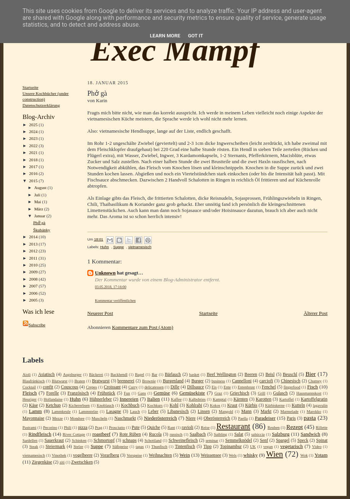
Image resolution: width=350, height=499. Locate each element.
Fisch (312, 387)
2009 (34, 272)
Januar (40, 215)
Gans (142, 393)
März (39, 209)
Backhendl (119, 374)
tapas (140, 446)
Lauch (135, 411)
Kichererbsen (79, 405)
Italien (153, 399)
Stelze (78, 446)
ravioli (188, 427)
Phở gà (39, 222)
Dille (174, 387)
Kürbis (251, 405)
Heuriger (29, 399)
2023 (34, 138)
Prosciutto (117, 427)
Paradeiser (265, 418)
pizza (83, 427)
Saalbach (197, 434)
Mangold (226, 411)
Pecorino (50, 427)
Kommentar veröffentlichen (115, 300)
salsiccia (258, 434)
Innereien (129, 399)
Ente (227, 387)
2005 (34, 300)
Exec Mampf (175, 49)
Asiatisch (46, 374)
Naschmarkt (125, 418)
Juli (38, 195)
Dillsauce (195, 387)
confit (48, 387)
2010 (34, 265)
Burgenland (173, 381)
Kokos (215, 405)
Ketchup (53, 405)
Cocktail (29, 387)
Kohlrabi (194, 405)
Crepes (91, 387)
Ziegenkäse (42, 462)
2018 (34, 159)
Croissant (112, 387)
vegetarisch (291, 446)
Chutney (315, 381)
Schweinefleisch (183, 440)
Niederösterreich (160, 418)
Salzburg (280, 434)
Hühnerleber (101, 399)
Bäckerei (96, 374)
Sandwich (310, 434)
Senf (264, 440)
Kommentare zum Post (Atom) (142, 327)
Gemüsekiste (192, 393)
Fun (127, 393)
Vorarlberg (109, 455)
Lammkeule (61, 411)
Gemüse (162, 393)
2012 (34, 251)
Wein (185, 455)
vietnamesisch (139, 247)
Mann (246, 411)
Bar (154, 374)
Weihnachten (160, 455)
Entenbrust (246, 387)
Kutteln (298, 405)
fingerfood (292, 387)
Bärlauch (173, 374)
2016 (34, 173)
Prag (98, 427)
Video (316, 446)
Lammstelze (88, 411)
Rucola (155, 434)
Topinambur (231, 446)
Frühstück (106, 393)
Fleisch (29, 393)
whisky (250, 455)
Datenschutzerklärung (41, 105)
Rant (171, 427)
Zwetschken (82, 462)
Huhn (104, 247)
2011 (34, 258)
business (218, 381)
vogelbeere (82, 455)
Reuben (274, 427)
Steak (33, 446)
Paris (291, 418)
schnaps (129, 440)
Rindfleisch (40, 434)
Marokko (314, 411)
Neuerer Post (100, 313)
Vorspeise (134, 455)
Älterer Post (316, 313)
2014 (34, 236)
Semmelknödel (238, 440)
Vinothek (59, 455)
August (41, 187)
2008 (34, 279)
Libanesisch (178, 411)
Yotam (321, 455)
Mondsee (77, 418)
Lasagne (113, 411)
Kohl (174, 405)
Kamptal (219, 399)
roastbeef (101, 434)
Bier (310, 374)
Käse (33, 405)
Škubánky (41, 230)
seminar (212, 440)
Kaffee (176, 399)
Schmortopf (103, 440)
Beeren (250, 374)
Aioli (26, 374)
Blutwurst (59, 381)
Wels (233, 455)
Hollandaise (53, 399)
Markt (265, 411)
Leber (153, 411)
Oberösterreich (217, 418)
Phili (67, 427)
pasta (309, 417)
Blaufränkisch (33, 381)
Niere (191, 418)
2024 (34, 131)
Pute (136, 427)
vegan (268, 446)
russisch (176, 434)
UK (253, 446)
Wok (304, 455)
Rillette (322, 427)
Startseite (30, 87)
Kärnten (240, 399)
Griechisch (239, 393)
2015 (34, 180)
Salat (238, 434)
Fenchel (269, 387)
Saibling (220, 434)
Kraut (232, 405)
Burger (197, 381)
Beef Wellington (221, 374)
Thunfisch (159, 446)
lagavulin (320, 405)
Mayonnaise (33, 418)
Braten (79, 381)
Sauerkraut (54, 440)
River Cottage (74, 434)
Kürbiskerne (274, 405)
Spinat (322, 440)
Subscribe (33, 325)
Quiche (153, 427)
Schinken (79, 440)
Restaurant (233, 426)
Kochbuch (130, 405)
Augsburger (72, 374)
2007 (34, 286)
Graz (218, 393)
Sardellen (29, 440)
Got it (195, 36)
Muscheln (99, 418)
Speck (302, 440)
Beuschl (290, 374)
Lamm (35, 411)
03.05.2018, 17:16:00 (110, 287)
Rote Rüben (130, 434)
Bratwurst (100, 381)
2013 (34, 244)
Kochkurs (154, 405)
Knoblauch (105, 405)
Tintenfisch (185, 446)
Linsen (203, 411)
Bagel (139, 374)
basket (194, 374)
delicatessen (154, 387)
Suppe (118, 247)
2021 (34, 152)
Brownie (149, 381)
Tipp (207, 446)
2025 (34, 124)
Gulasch (280, 393)
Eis (214, 387)
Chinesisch (290, 381)
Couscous (69, 387)
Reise (205, 427)
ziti (61, 462)
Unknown (105, 273)
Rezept (294, 427)
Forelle (52, 393)
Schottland (152, 440)
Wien (274, 453)
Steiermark (55, 446)
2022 (34, 145)
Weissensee (211, 455)
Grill (261, 393)
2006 (34, 293)
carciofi (266, 381)
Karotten (263, 399)
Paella (242, 418)
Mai (38, 201)
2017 (34, 166)
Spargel (283, 440)
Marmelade (290, 411)
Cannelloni (241, 381)
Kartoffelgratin (314, 399)
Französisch (78, 393)
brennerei (125, 381)
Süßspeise (120, 446)
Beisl (270, 374)
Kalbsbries (197, 399)
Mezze (57, 418)
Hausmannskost (308, 393)
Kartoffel (286, 399)
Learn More (165, 36)
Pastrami (29, 427)
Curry (133, 387)
